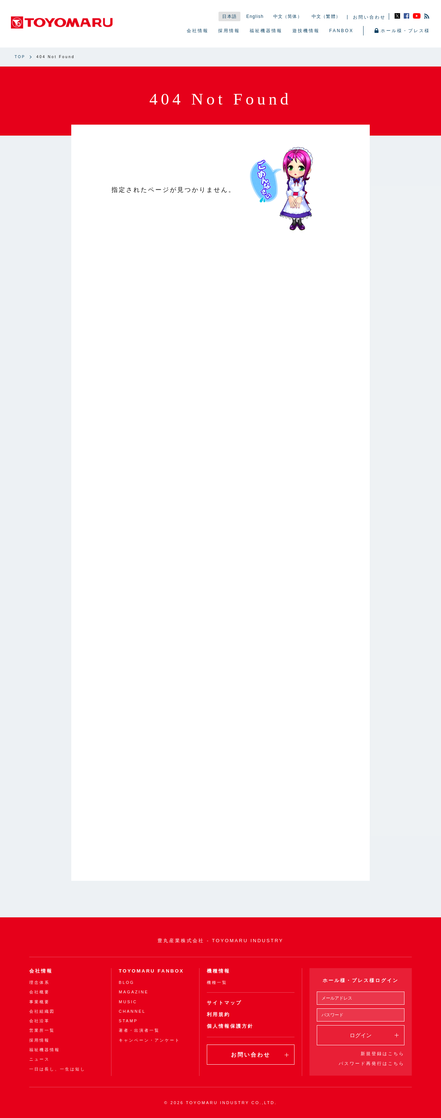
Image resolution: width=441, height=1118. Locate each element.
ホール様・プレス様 (402, 31)
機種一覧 (217, 982)
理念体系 (39, 982)
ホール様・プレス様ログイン (361, 980)
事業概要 (39, 1002)
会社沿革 (39, 1021)
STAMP (128, 1021)
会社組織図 (42, 1011)
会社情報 (198, 30)
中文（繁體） (326, 16)
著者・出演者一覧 (139, 1030)
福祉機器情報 (266, 30)
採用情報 (229, 30)
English (255, 16)
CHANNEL (132, 1011)
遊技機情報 (306, 30)
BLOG (126, 982)
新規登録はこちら (382, 1053)
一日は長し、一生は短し (57, 1069)
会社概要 (39, 992)
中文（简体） (287, 16)
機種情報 (218, 971)
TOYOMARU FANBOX (151, 971)
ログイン (374, 1035)
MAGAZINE (133, 992)
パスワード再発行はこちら (371, 1063)
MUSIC (128, 1002)
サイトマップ (224, 1002)
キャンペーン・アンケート (149, 1040)
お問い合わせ (369, 17)
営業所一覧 (42, 1030)
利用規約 (218, 1014)
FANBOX (341, 30)
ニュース (39, 1059)
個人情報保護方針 (230, 1026)
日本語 (229, 16)
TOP (20, 57)
